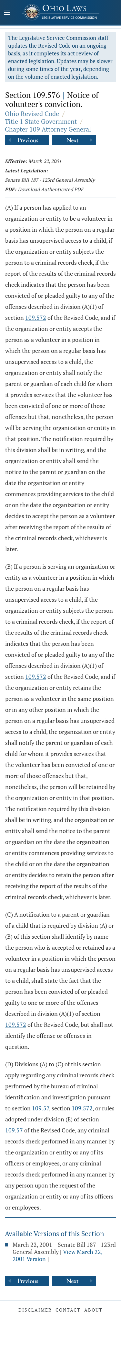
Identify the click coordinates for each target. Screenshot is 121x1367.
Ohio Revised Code (32, 113)
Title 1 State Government (41, 121)
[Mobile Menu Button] (7, 13)
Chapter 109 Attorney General (48, 129)
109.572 (35, 317)
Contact (68, 1310)
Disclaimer (35, 1310)
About (93, 1310)
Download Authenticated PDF (50, 189)
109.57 (40, 1108)
